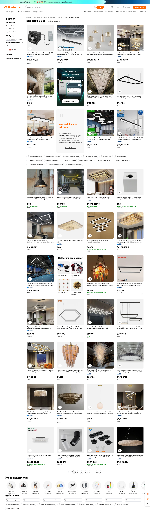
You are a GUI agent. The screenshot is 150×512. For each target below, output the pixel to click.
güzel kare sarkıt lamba (103, 160)
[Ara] (100, 7)
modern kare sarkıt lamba (71, 156)
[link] (147, 493)
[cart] (118, 7)
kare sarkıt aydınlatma (35, 160)
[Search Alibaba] (59, 7)
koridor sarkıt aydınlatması (47, 504)
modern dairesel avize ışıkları (52, 500)
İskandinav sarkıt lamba (86, 504)
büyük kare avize (106, 156)
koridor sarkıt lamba (121, 504)
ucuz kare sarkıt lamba (35, 156)
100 (97, 472)
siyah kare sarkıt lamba (90, 156)
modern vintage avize (13, 500)
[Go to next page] (100, 472)
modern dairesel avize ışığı (31, 500)
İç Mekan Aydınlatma (56, 17)
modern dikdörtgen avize (133, 500)
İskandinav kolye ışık (12, 504)
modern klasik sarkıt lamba (93, 500)
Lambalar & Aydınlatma (40, 17)
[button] (94, 7)
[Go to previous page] (70, 472)
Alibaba (28, 17)
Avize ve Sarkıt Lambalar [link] (72, 17)
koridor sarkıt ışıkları (69, 160)
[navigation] (14, 245)
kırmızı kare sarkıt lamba (74, 164)
